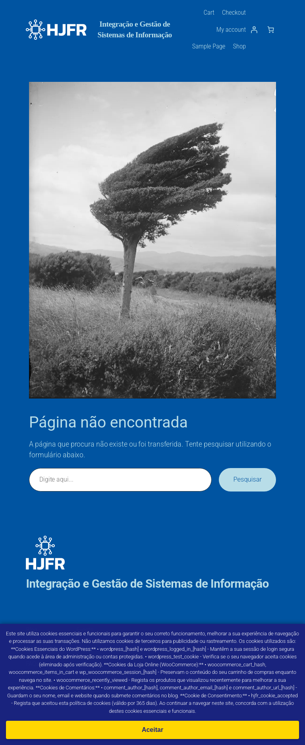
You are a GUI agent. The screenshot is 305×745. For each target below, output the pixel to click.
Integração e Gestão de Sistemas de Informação (147, 583)
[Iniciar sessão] (254, 29)
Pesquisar (247, 479)
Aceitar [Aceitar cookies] (152, 729)
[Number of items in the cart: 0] (271, 29)
